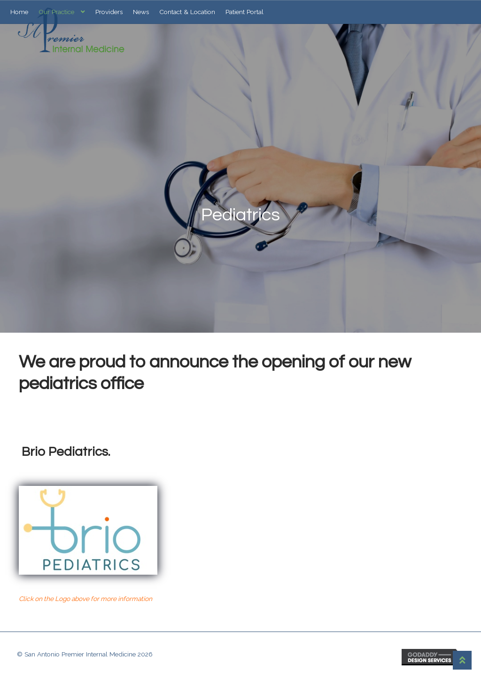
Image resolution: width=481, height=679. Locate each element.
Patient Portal (244, 12)
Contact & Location (187, 12)
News (141, 12)
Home (19, 12)
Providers (109, 12)
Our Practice (56, 12)
